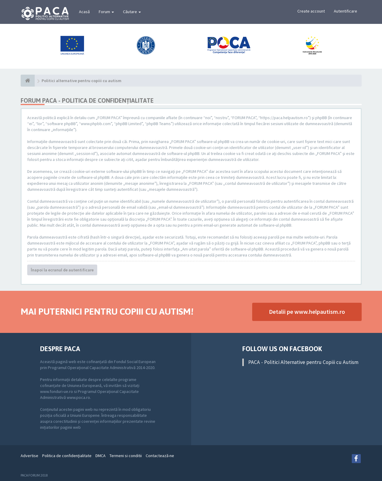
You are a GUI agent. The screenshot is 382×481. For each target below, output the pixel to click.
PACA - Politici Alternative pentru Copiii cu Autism (303, 362)
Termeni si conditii (125, 455)
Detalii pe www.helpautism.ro (307, 311)
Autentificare (345, 11)
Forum (106, 11)
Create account (311, 11)
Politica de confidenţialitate (67, 455)
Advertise (29, 455)
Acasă (84, 11)
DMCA (100, 455)
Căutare (132, 11)
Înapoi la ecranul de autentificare (62, 270)
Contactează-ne (160, 455)
